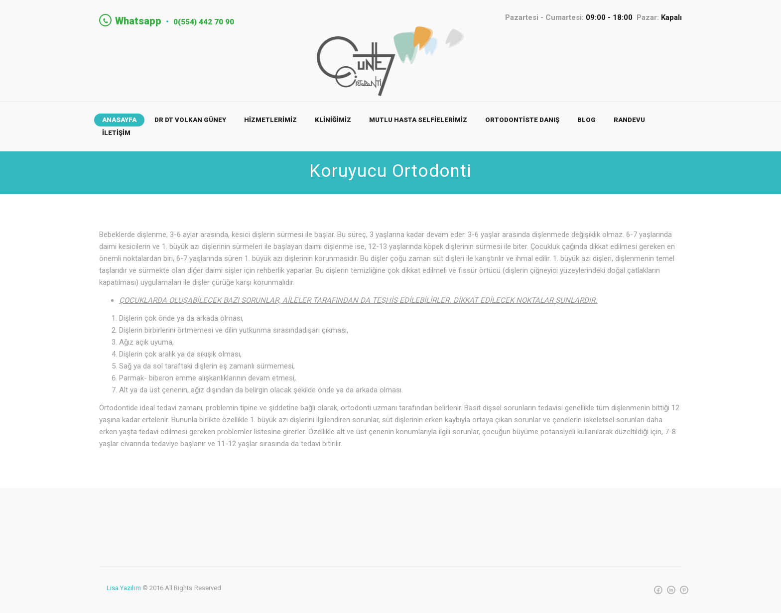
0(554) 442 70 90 (213, 21)
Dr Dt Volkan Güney (190, 121)
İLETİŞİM (116, 134)
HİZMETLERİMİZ (270, 121)
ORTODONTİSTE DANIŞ (522, 121)
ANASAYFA (119, 121)
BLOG (586, 121)
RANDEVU (629, 121)
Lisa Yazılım (124, 589)
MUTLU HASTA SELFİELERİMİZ (418, 121)
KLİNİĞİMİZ (333, 121)
